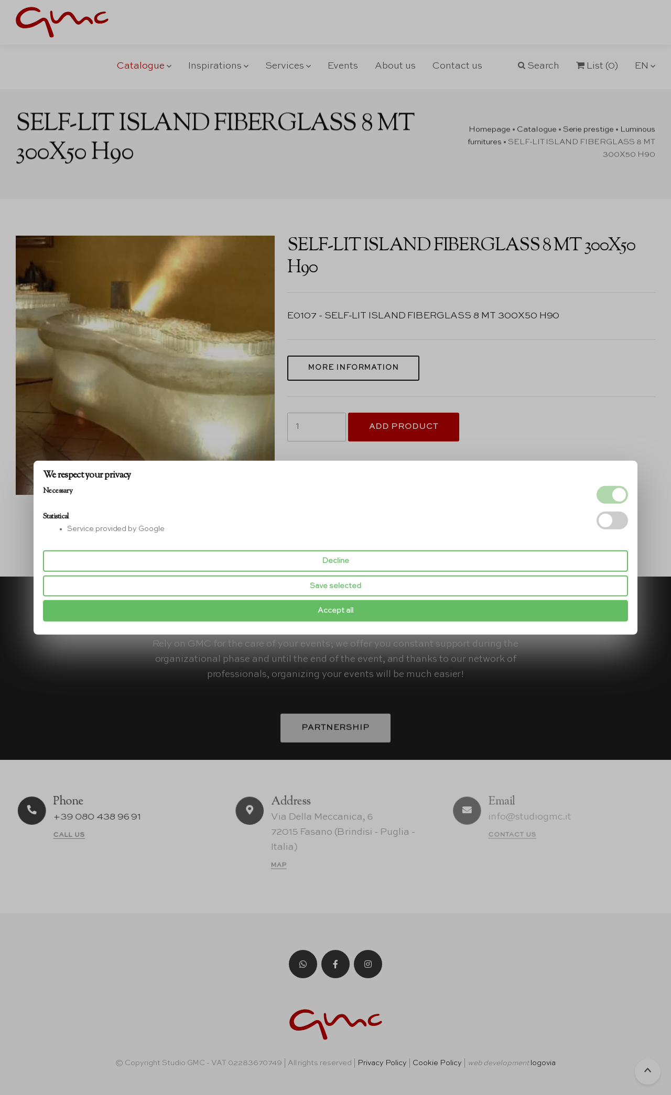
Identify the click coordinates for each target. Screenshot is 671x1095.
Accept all (335, 610)
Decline (335, 561)
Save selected (335, 586)
